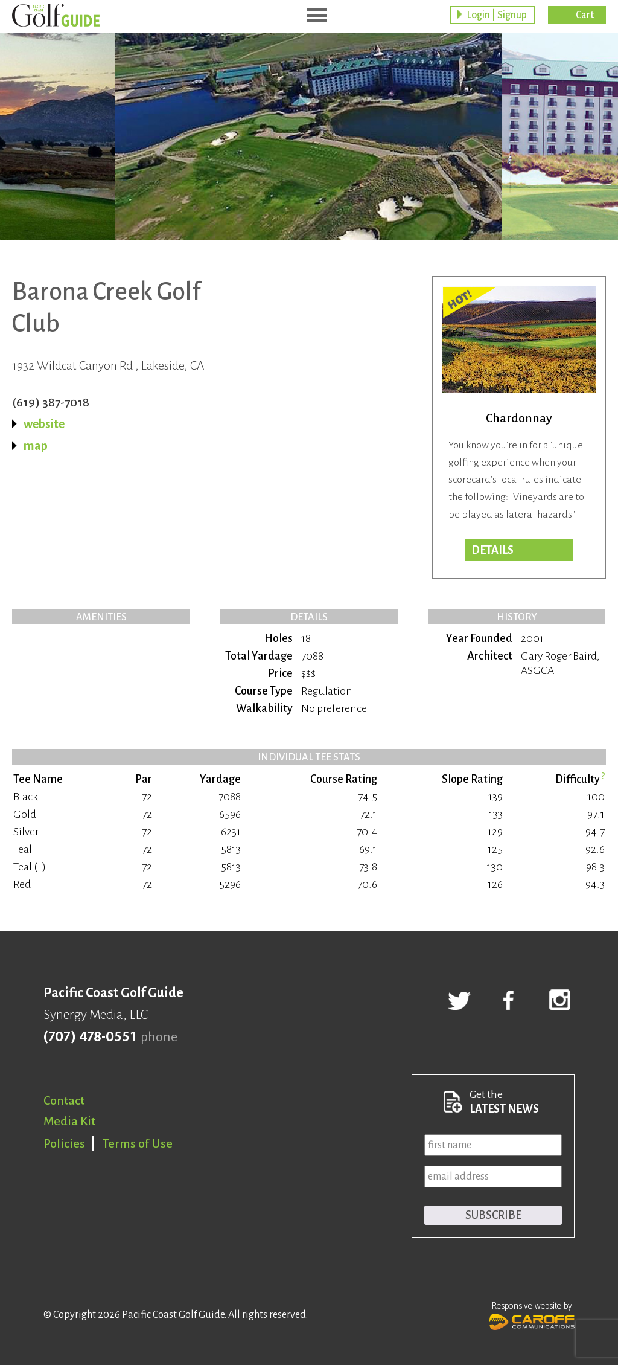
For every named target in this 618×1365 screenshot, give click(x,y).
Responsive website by (532, 1314)
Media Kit (69, 1121)
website (44, 424)
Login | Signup (497, 15)
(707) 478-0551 (89, 1037)
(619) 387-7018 (50, 402)
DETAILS (492, 550)
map (36, 445)
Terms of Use (138, 1143)
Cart (585, 15)
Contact (63, 1100)
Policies (64, 1143)
